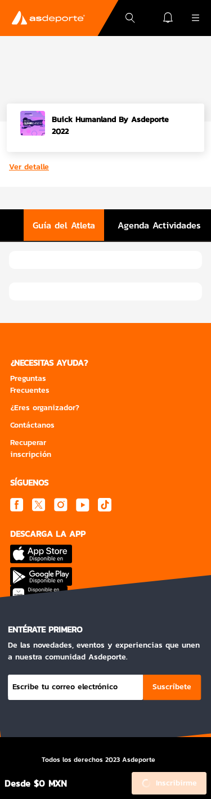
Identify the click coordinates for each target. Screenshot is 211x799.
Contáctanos (32, 425)
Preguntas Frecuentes (30, 384)
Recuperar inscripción (30, 448)
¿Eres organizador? (44, 408)
